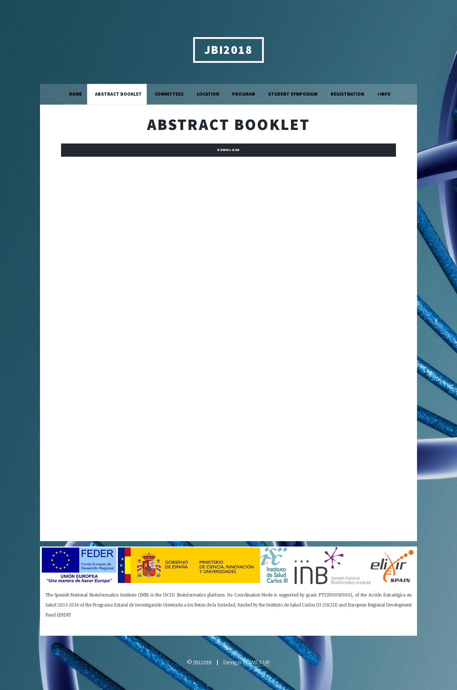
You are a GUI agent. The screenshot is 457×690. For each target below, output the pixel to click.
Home (75, 94)
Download (228, 149)
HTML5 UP (256, 662)
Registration (347, 94)
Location (208, 94)
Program (243, 94)
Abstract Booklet (118, 94)
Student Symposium (292, 94)
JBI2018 (228, 49)
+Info (384, 94)
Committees (169, 94)
